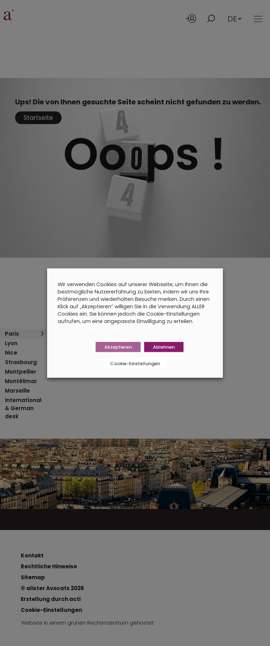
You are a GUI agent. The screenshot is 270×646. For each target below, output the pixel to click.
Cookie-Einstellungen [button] (135, 363)
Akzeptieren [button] (118, 346)
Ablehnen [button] (164, 346)
